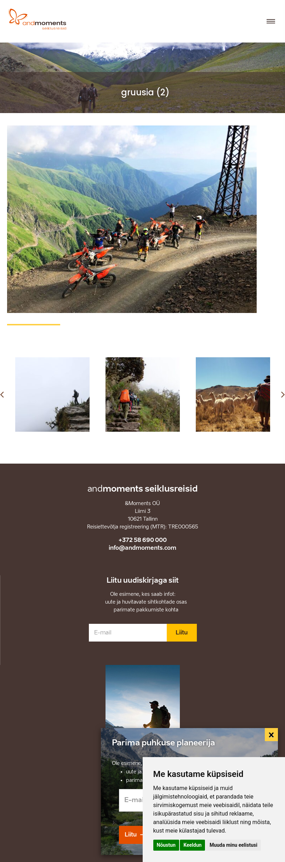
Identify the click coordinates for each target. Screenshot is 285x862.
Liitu (182, 632)
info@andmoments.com (142, 547)
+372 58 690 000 (143, 540)
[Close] (271, 734)
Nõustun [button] (166, 845)
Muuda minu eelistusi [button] (233, 845)
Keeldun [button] (192, 845)
